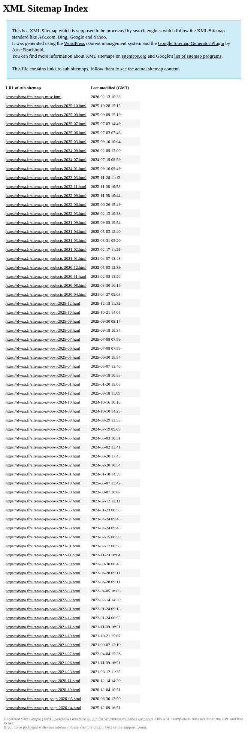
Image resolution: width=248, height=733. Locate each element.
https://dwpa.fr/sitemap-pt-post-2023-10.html (43, 483)
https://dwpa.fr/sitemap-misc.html (33, 96)
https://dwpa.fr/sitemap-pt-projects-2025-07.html (46, 123)
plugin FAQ (102, 727)
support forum (134, 727)
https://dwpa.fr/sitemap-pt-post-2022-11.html (43, 555)
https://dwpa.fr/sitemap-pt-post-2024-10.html (43, 402)
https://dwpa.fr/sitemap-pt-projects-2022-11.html (46, 186)
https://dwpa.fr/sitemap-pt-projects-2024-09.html (46, 150)
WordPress (74, 43)
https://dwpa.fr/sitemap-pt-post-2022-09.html (43, 564)
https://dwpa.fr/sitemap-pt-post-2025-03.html (43, 375)
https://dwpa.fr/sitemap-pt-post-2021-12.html (43, 617)
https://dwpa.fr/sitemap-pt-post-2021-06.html (43, 662)
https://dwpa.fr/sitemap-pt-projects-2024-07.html (46, 159)
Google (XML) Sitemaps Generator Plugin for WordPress (75, 719)
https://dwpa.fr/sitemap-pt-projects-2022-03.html (46, 213)
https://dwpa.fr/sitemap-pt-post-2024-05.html (43, 438)
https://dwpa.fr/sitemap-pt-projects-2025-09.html (46, 114)
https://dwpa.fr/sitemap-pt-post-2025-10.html (43, 312)
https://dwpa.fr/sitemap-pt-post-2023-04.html (43, 519)
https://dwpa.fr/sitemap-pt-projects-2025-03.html (46, 141)
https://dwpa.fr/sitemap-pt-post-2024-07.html (43, 429)
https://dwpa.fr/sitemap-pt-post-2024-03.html (43, 456)
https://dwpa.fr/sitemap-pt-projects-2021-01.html (46, 258)
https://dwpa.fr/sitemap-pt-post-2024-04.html (43, 447)
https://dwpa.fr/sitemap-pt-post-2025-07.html (43, 339)
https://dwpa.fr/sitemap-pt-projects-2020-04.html (46, 294)
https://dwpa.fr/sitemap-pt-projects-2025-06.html (46, 132)
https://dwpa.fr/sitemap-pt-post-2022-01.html (43, 608)
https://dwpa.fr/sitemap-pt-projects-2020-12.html (46, 267)
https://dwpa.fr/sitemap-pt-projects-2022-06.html (46, 204)
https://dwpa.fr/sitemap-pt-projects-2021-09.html (46, 222)
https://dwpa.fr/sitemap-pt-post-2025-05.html (43, 357)
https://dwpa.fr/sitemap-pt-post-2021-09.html (43, 644)
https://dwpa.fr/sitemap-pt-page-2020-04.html (43, 707)
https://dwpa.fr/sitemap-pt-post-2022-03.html (43, 590)
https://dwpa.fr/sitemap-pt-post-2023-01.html (43, 546)
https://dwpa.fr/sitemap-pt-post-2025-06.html (43, 348)
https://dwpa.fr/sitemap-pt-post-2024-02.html (43, 465)
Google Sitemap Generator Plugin (191, 43)
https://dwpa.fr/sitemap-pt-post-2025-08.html (43, 330)
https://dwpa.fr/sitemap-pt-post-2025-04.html (43, 366)
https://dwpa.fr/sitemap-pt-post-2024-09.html (43, 411)
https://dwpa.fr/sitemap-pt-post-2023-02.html (43, 537)
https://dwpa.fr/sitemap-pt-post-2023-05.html (43, 510)
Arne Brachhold (27, 49)
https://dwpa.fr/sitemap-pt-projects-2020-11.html (46, 276)
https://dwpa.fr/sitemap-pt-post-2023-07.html (43, 501)
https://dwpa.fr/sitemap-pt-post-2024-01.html (43, 474)
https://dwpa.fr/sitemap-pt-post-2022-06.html (43, 573)
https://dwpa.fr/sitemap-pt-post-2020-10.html (43, 689)
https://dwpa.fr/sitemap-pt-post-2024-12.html (43, 393)
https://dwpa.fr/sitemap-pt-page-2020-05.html (43, 698)
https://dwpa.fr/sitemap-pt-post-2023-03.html (43, 528)
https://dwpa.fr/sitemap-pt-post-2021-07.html (43, 653)
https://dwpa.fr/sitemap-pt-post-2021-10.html (43, 635)
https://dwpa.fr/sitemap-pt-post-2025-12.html (43, 303)
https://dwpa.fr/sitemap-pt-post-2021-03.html (43, 671)
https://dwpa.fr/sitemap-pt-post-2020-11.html (43, 680)
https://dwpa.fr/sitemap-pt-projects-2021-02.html (46, 249)
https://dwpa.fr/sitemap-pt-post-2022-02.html (43, 599)
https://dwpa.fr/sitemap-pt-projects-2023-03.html (46, 177)
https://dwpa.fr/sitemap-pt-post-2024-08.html (43, 420)
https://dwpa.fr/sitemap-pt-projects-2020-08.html (46, 285)
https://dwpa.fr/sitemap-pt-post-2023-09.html (43, 492)
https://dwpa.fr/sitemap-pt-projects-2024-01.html (46, 168)
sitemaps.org (134, 56)
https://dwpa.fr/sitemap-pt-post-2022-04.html (43, 582)
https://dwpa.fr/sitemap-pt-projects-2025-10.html (46, 105)
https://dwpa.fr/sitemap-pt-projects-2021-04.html (46, 231)
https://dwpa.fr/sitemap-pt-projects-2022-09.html (46, 195)
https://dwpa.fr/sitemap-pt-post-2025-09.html (43, 321)
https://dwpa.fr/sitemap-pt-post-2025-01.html (43, 384)
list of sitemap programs (197, 56)
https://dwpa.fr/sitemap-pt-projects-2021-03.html (46, 240)
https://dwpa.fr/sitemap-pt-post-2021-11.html (43, 626)
